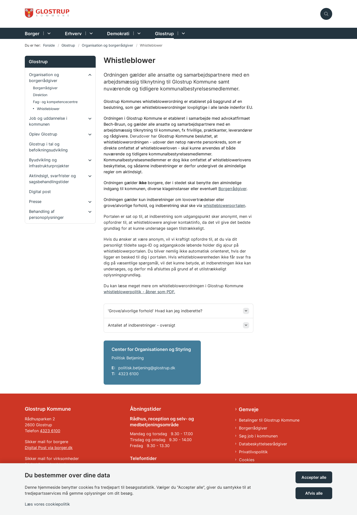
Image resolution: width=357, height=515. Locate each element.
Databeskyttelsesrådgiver (263, 443)
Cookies (246, 459)
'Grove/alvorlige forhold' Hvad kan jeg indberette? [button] (155, 310)
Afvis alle (314, 493)
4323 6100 (50, 430)
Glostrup (164, 33)
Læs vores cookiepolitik (47, 504)
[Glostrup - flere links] (182, 33)
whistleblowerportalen (224, 205)
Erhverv (73, 33)
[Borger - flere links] (48, 33)
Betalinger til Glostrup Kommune (269, 420)
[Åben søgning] (326, 14)
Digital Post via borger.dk (49, 447)
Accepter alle (313, 477)
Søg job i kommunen (258, 435)
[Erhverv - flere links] (90, 33)
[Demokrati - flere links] (138, 33)
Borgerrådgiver (232, 188)
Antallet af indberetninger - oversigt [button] (141, 325)
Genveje (249, 409)
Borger (32, 33)
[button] (88, 75)
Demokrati (118, 33)
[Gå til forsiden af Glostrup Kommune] (171, 14)
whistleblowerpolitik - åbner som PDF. (139, 291)
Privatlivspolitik (253, 451)
